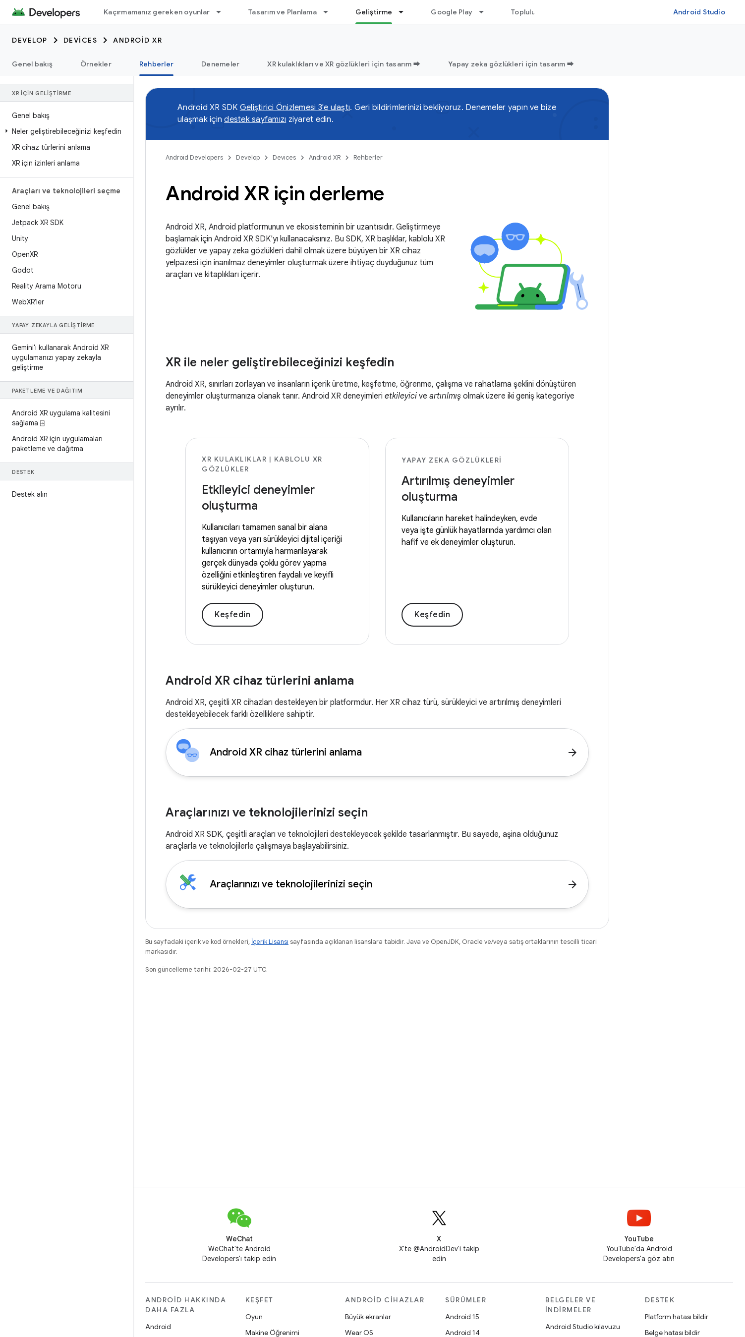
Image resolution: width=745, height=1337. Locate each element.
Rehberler (368, 157)
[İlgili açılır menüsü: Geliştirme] (405, 12)
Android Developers (194, 157)
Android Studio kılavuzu (582, 1326)
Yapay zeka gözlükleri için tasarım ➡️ (511, 63)
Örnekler (96, 63)
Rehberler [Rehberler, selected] (156, 63)
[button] (64, 131)
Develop (30, 40)
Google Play (451, 11)
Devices (80, 40)
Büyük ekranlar (368, 1316)
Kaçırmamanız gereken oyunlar (157, 11)
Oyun (254, 1316)
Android (158, 1326)
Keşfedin (232, 615)
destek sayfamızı (255, 119)
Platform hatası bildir (676, 1316)
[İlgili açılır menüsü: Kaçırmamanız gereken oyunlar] (223, 12)
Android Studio (699, 11)
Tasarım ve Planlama (282, 11)
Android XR (137, 40)
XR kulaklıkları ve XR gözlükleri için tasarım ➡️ (343, 63)
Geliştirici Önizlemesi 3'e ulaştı (295, 108)
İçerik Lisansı (269, 941)
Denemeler (220, 63)
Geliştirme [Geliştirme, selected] (374, 11)
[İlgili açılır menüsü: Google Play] (485, 12)
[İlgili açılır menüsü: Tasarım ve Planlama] (330, 12)
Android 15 (462, 1316)
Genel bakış (32, 63)
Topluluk (525, 11)
